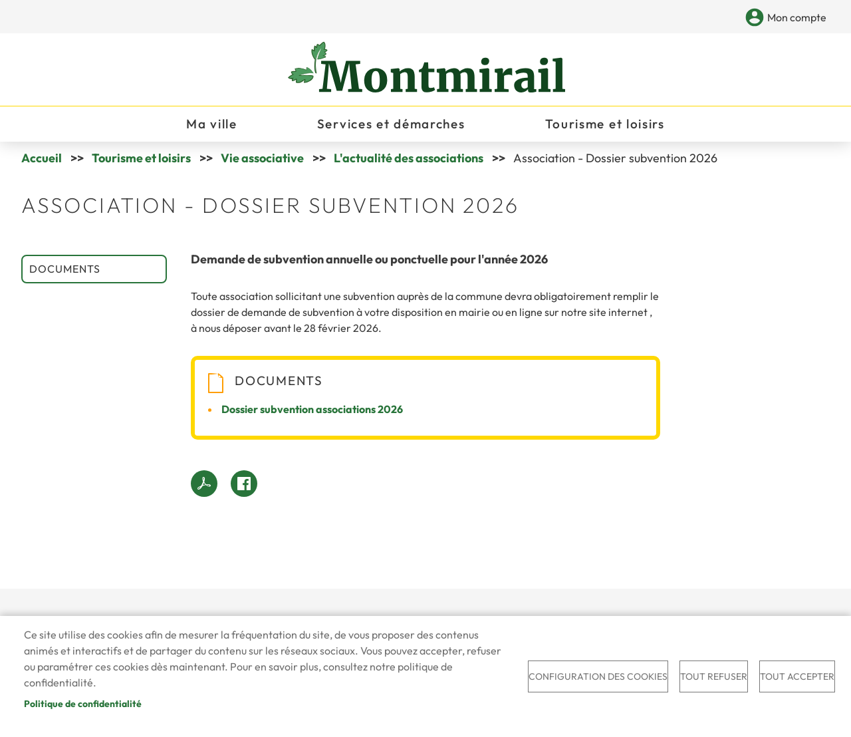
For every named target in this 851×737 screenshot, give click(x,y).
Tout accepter (797, 676)
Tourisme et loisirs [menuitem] (605, 124)
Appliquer (732, 18)
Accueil (41, 158)
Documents (64, 268)
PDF (204, 483)
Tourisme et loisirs (141, 158)
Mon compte (796, 17)
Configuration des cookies (598, 676)
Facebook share (244, 483)
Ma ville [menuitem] (211, 124)
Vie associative (262, 158)
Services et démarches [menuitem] (391, 124)
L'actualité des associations (408, 158)
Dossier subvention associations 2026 (312, 409)
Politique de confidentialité (83, 704)
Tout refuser (713, 676)
